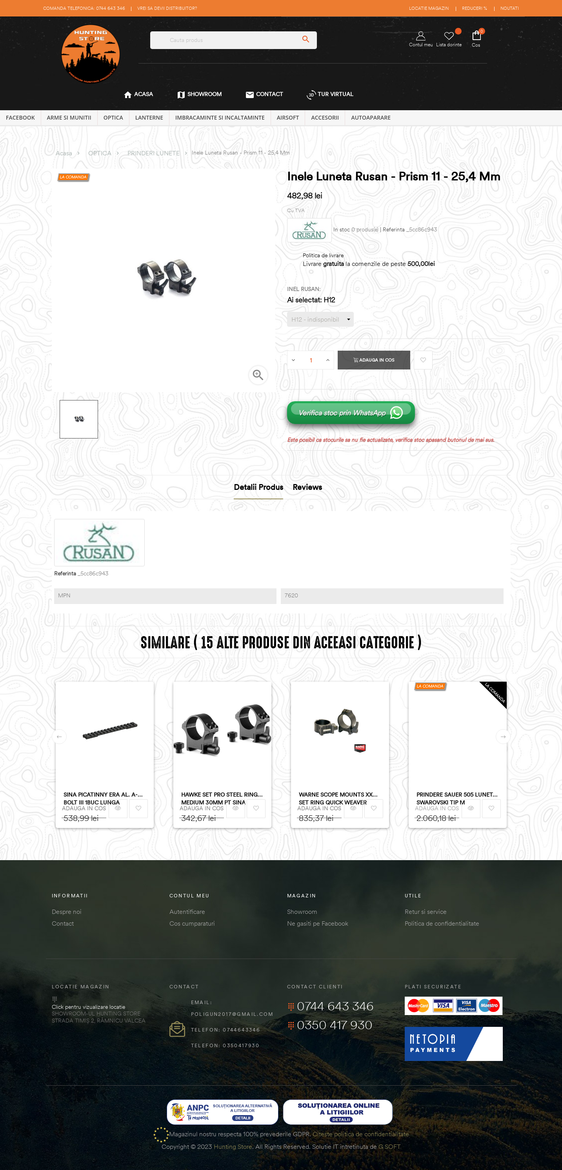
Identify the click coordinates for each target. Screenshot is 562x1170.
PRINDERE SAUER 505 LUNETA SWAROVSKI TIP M (456, 798)
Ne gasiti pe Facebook (317, 923)
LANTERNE (149, 117)
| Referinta (392, 229)
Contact (63, 923)
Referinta (65, 573)
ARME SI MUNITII (69, 117)
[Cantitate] (311, 360)
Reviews (307, 487)
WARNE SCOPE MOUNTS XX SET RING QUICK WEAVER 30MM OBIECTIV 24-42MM (336, 798)
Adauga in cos (374, 360)
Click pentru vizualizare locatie (88, 1006)
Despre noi (67, 911)
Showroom (302, 911)
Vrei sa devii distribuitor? (167, 8)
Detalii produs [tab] (258, 487)
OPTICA (113, 117)
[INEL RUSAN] (320, 319)
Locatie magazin (429, 8)
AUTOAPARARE (371, 117)
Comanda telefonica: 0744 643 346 (84, 8)
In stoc (341, 229)
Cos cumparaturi (192, 923)
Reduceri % (474, 8)
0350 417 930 (330, 1024)
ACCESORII (325, 117)
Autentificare (187, 911)
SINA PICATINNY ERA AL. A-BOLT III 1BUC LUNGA (101, 798)
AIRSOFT (288, 117)
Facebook (20, 117)
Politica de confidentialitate (442, 923)
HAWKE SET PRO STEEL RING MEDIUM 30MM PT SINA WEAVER (219, 798)
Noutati (509, 8)
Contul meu (421, 39)
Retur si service (426, 911)
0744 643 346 (330, 1006)
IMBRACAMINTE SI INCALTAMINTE (220, 117)
